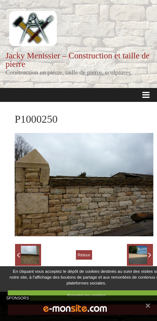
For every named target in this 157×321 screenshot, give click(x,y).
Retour (84, 255)
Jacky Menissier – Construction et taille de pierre (78, 60)
